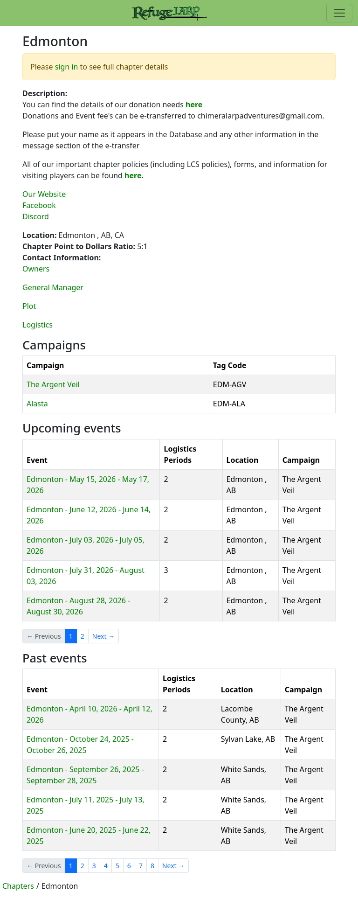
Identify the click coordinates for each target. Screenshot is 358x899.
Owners (35, 269)
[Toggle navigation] (339, 13)
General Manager (52, 287)
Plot (29, 306)
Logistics (37, 325)
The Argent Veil (53, 384)
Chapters (18, 886)
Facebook (39, 205)
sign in (66, 67)
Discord (35, 216)
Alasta (37, 403)
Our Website (44, 194)
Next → (103, 636)
